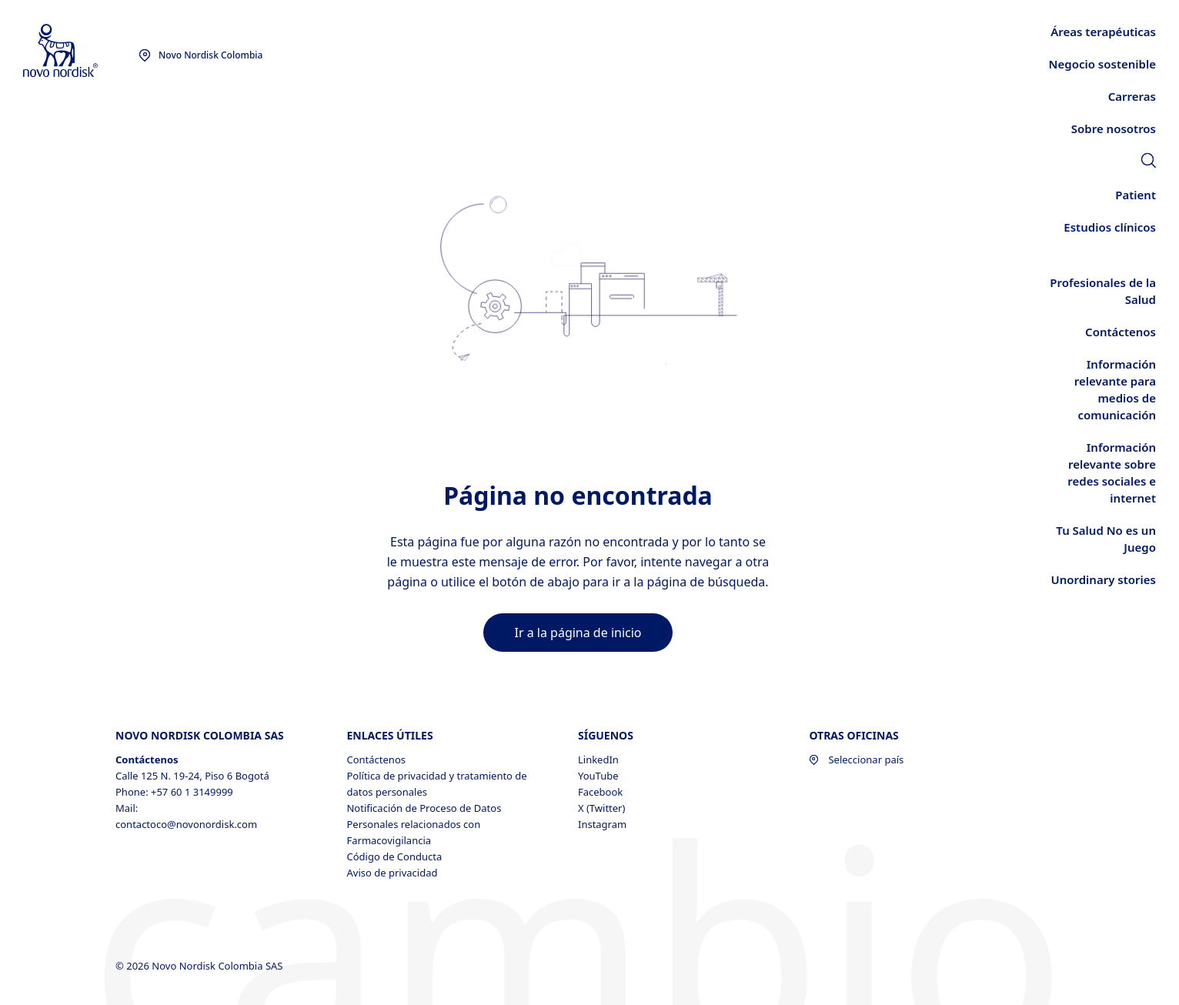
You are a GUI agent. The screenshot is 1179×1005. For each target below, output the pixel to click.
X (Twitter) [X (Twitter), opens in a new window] (601, 808)
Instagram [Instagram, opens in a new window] (602, 824)
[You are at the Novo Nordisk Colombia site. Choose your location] (200, 55)
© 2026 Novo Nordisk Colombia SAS (200, 966)
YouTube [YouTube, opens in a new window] (598, 776)
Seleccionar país (856, 759)
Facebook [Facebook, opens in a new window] (600, 792)
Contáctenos (376, 759)
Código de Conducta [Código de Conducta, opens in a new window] (394, 856)
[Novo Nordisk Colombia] (81, 51)
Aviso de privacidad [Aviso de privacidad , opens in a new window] (391, 873)
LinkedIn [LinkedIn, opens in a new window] (598, 759)
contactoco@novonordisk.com (186, 824)
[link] (1148, 162)
